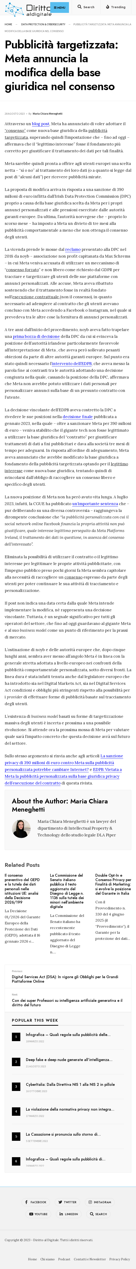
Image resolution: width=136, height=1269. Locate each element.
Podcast (64, 1259)
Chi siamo (47, 1259)
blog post (40, 123)
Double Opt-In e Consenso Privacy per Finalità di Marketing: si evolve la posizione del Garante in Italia (113, 884)
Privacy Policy (119, 1259)
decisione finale (78, 416)
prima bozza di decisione (36, 336)
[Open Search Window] (85, 8)
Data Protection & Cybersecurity (43, 24)
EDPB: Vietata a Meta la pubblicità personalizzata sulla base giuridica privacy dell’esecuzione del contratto (63, 776)
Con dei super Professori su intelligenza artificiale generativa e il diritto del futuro (68, 1000)
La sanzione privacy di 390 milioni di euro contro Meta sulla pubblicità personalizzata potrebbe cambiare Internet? (64, 762)
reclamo (73, 249)
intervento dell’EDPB (72, 363)
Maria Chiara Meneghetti (47, 113)
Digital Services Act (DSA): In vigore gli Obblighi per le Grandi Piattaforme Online (68, 976)
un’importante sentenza (95, 503)
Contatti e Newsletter (90, 1259)
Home (8, 24)
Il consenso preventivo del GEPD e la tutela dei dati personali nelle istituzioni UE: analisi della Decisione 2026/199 (22, 889)
